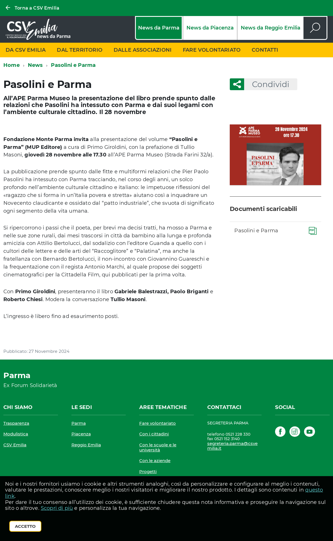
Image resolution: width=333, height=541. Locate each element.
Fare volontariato (211, 50)
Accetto (25, 526)
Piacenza (81, 434)
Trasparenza (16, 423)
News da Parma (158, 28)
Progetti (148, 471)
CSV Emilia (14, 444)
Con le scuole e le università (157, 447)
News (35, 65)
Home (11, 65)
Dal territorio (79, 50)
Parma (78, 423)
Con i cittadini (154, 434)
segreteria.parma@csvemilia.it (232, 446)
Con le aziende (154, 460)
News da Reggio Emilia (270, 28)
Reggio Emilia (86, 444)
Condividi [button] (266, 84)
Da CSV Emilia (26, 50)
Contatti (265, 50)
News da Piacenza (210, 28)
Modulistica (15, 434)
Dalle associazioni (143, 50)
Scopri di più (57, 508)
